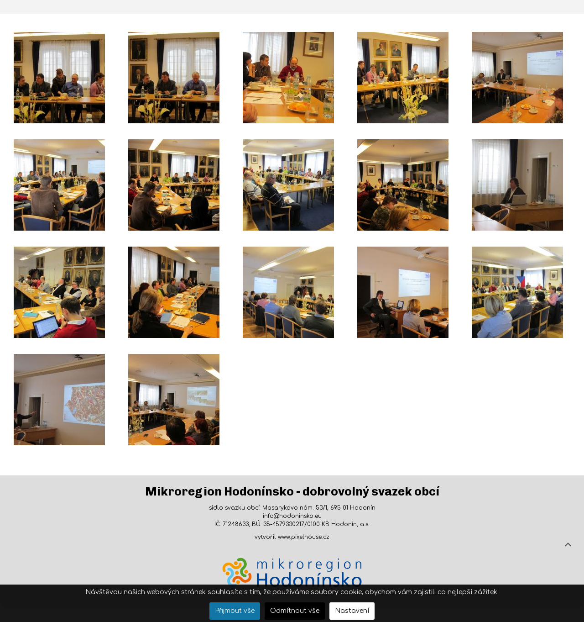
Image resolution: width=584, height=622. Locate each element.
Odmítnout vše (294, 610)
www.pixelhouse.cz (303, 537)
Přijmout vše (235, 610)
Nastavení (352, 610)
